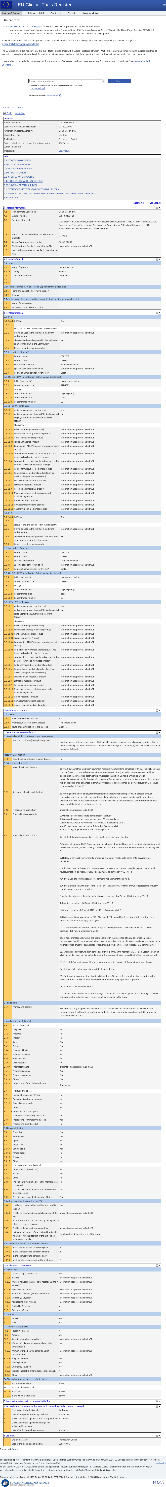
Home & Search (11, 13)
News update (90, 13)
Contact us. (17, 1449)
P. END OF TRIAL (11, 197)
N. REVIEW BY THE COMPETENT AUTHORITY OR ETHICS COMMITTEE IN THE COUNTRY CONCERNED (50, 193)
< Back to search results (13, 107)
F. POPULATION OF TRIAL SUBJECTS (20, 185)
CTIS (89, 1466)
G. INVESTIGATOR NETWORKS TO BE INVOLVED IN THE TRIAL (32, 189)
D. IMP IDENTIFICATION (15, 172)
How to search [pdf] (37, 88)
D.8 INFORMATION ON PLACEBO (19, 176)
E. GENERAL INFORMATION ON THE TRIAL (23, 181)
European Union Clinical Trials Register (24, 26)
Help (164, 4)
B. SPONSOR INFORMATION (17, 164)
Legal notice (160, 1463)
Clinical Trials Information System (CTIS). (20, 44)
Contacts (55, 13)
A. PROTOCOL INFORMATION (17, 160)
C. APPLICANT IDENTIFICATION (18, 168)
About (71, 13)
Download (20, 113)
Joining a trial (36, 13)
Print (7, 113)
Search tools (53, 95)
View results (64, 150)
